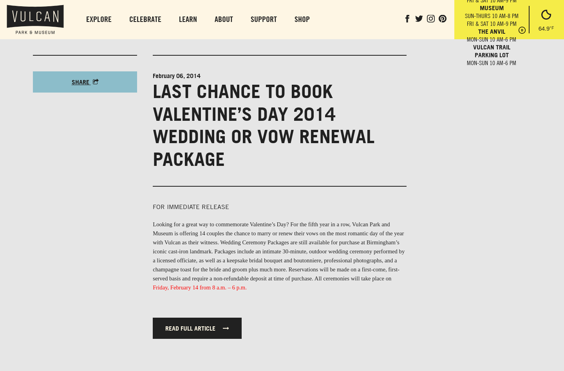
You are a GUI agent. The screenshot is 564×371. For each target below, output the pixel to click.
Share (85, 82)
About (224, 19)
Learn (188, 19)
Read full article (197, 328)
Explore (99, 19)
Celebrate (145, 19)
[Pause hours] (522, 31)
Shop (302, 19)
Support (264, 19)
